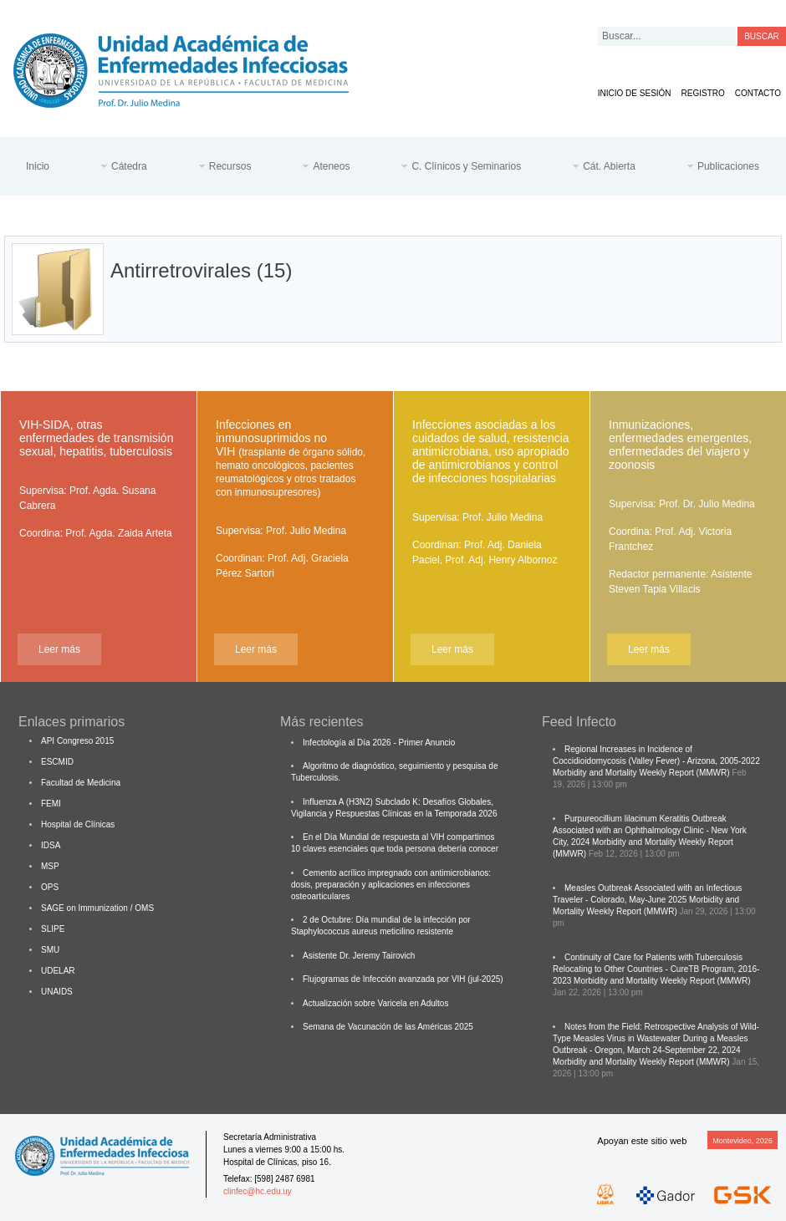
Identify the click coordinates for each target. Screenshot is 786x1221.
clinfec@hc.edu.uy (257, 1191)
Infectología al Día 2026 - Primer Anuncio (379, 742)
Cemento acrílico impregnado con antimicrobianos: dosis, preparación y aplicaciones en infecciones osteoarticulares (391, 884)
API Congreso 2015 (77, 740)
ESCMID (57, 761)
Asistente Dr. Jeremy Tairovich (359, 955)
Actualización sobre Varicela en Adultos (375, 1003)
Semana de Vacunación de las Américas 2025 (388, 1026)
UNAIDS (57, 991)
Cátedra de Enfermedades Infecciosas (194, 67)
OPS (50, 887)
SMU (50, 949)
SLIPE (52, 929)
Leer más (59, 649)
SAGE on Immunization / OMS (97, 908)
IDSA (50, 845)
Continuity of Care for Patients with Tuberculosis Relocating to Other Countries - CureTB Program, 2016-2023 (656, 969)
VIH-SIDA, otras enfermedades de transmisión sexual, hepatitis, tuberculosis (96, 438)
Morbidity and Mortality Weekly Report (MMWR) (641, 772)
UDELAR (58, 970)
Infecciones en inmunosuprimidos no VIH (290, 458)
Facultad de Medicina (80, 782)
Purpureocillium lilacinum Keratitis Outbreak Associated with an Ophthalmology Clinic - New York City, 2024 (650, 830)
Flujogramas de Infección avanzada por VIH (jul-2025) (403, 979)
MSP (50, 866)
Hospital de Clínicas (78, 824)
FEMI (51, 803)
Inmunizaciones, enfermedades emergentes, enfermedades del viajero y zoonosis (680, 444)
